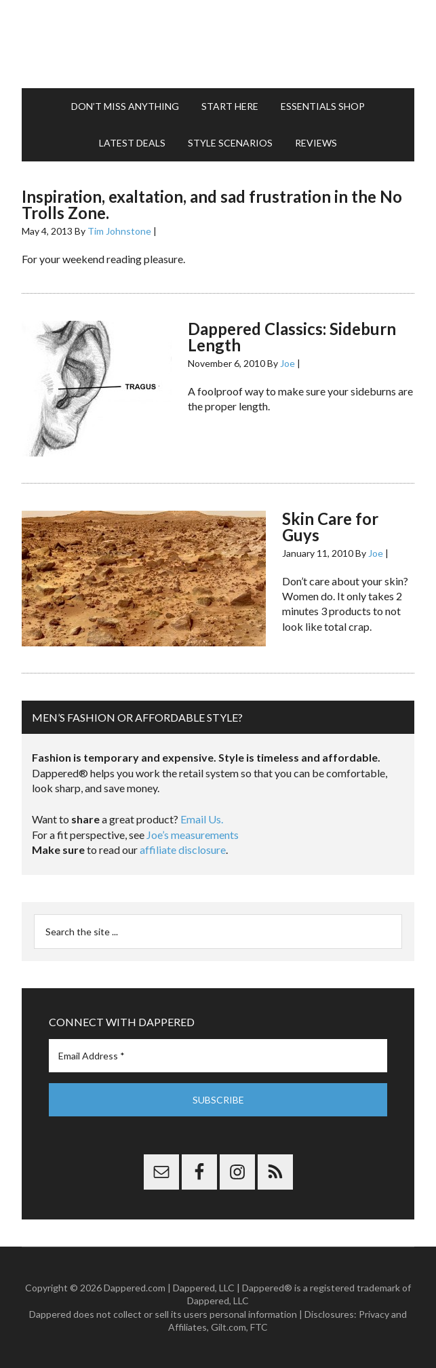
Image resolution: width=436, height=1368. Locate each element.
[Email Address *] (218, 1055)
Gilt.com (228, 1327)
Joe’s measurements (192, 834)
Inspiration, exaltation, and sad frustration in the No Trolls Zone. (212, 204)
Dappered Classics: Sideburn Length (292, 337)
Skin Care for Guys (330, 527)
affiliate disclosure (183, 849)
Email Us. (201, 819)
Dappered (218, 44)
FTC (259, 1327)
